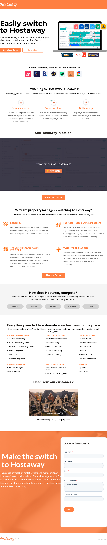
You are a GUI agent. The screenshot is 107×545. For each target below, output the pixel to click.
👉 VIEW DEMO (53, 171)
